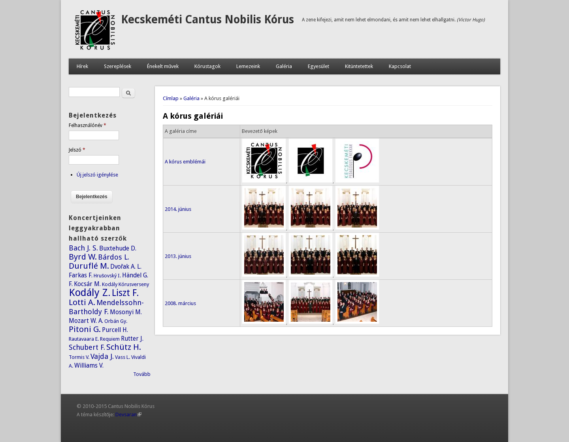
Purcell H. (115, 330)
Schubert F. (87, 347)
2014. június (178, 209)
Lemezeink (248, 66)
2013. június (178, 256)
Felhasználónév (87, 125)
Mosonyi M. (126, 312)
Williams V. (89, 365)
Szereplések (117, 66)
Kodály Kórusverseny (125, 284)
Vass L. (122, 357)
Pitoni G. (85, 329)
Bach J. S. (83, 248)
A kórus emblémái (185, 162)
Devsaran (128, 414)
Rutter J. (132, 338)
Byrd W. (83, 257)
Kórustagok (207, 66)
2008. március (180, 303)
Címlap (171, 98)
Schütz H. (123, 347)
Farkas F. (80, 275)
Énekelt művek (163, 66)
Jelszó (77, 150)
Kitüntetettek (359, 66)
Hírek (82, 66)
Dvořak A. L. (125, 266)
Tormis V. (79, 357)
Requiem (110, 339)
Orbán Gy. (115, 321)
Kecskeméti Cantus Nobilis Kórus (207, 19)
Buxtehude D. (117, 248)
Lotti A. (82, 302)
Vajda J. (102, 356)
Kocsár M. (87, 284)
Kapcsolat (400, 66)
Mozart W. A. (86, 320)
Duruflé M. (89, 266)
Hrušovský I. (107, 276)
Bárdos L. (113, 257)
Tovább (142, 374)
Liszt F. (125, 292)
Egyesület (318, 66)
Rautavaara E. (84, 339)
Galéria (284, 66)
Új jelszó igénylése (97, 175)
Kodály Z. (90, 292)
